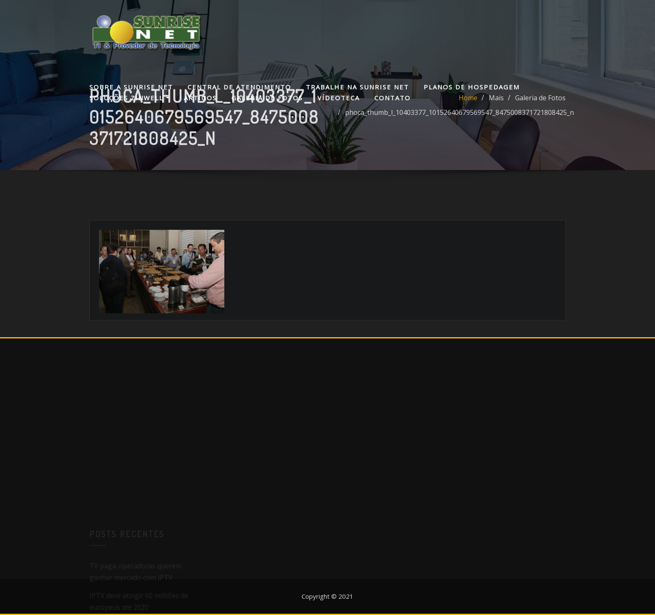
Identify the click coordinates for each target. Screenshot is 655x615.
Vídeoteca (338, 98)
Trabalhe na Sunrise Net (357, 87)
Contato (392, 98)
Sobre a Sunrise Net (131, 87)
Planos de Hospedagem (472, 87)
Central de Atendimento (239, 87)
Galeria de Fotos (267, 98)
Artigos (200, 98)
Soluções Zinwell (129, 98)
